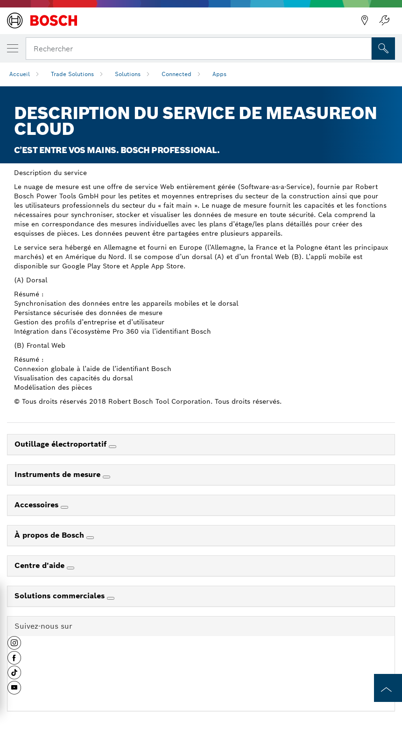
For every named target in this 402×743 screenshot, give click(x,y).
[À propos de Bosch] (90, 537)
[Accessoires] (64, 507)
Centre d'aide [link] (40, 565)
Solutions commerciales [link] (60, 596)
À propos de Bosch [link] (50, 535)
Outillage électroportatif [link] (61, 444)
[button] (14, 646)
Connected (176, 73)
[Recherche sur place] (383, 48)
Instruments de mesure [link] (58, 474)
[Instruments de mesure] (106, 477)
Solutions (128, 73)
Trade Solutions (72, 73)
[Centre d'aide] (70, 568)
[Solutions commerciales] (110, 598)
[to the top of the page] (388, 688)
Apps (219, 73)
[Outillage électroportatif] (112, 446)
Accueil (19, 73)
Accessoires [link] (37, 505)
